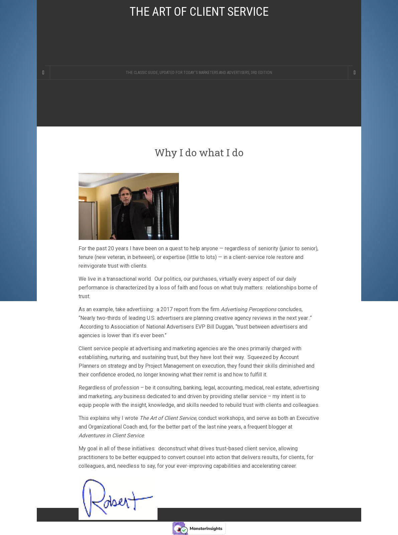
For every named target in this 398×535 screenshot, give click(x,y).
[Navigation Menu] (354, 72)
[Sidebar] (43, 72)
